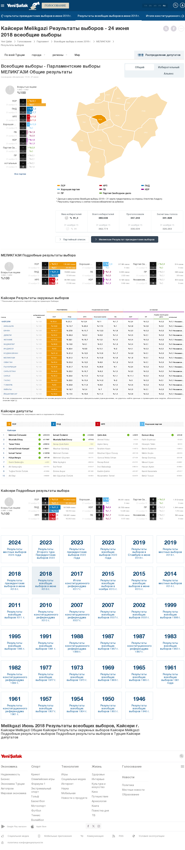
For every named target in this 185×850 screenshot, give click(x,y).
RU (164, 6)
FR (159, 6)
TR (145, 6)
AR (155, 6)
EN (150, 6)
